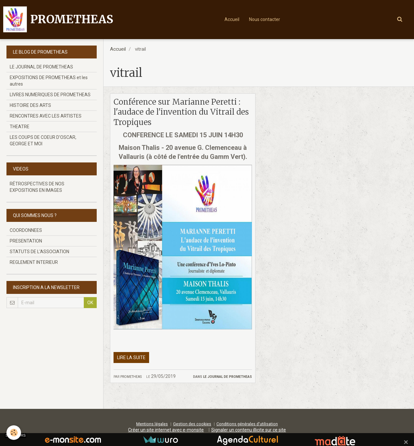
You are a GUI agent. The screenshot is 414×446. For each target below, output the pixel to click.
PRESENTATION (26, 241)
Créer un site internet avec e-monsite (166, 429)
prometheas (131, 376)
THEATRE (19, 126)
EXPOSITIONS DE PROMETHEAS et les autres (49, 81)
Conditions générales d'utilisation (247, 423)
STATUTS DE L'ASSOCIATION (39, 251)
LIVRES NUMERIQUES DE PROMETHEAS (50, 94)
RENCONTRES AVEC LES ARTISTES (46, 116)
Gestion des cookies (192, 423)
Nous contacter (264, 19)
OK (90, 302)
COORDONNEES (26, 230)
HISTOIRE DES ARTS (30, 105)
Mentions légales (152, 423)
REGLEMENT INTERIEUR (34, 262)
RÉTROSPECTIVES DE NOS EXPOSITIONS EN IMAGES (37, 187)
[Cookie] (13, 432)
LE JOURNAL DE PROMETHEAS (227, 376)
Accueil (231, 19)
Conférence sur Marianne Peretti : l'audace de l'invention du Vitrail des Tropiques (181, 112)
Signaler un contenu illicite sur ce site (248, 429)
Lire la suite (131, 357)
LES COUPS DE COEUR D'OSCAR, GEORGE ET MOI (43, 140)
